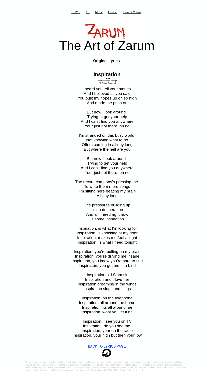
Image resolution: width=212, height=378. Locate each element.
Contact (112, 12)
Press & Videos (132, 12)
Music (99, 12)
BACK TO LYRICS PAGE (107, 346)
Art (88, 12)
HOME (75, 12)
